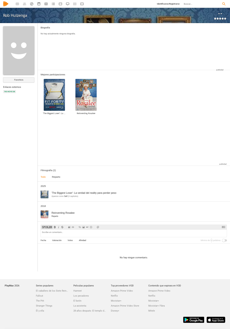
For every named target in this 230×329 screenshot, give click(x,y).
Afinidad (82, 240)
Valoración (57, 240)
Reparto (56, 176)
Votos (70, 240)
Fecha (43, 240)
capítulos (73, 196)
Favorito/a (18, 80)
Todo (43, 176)
